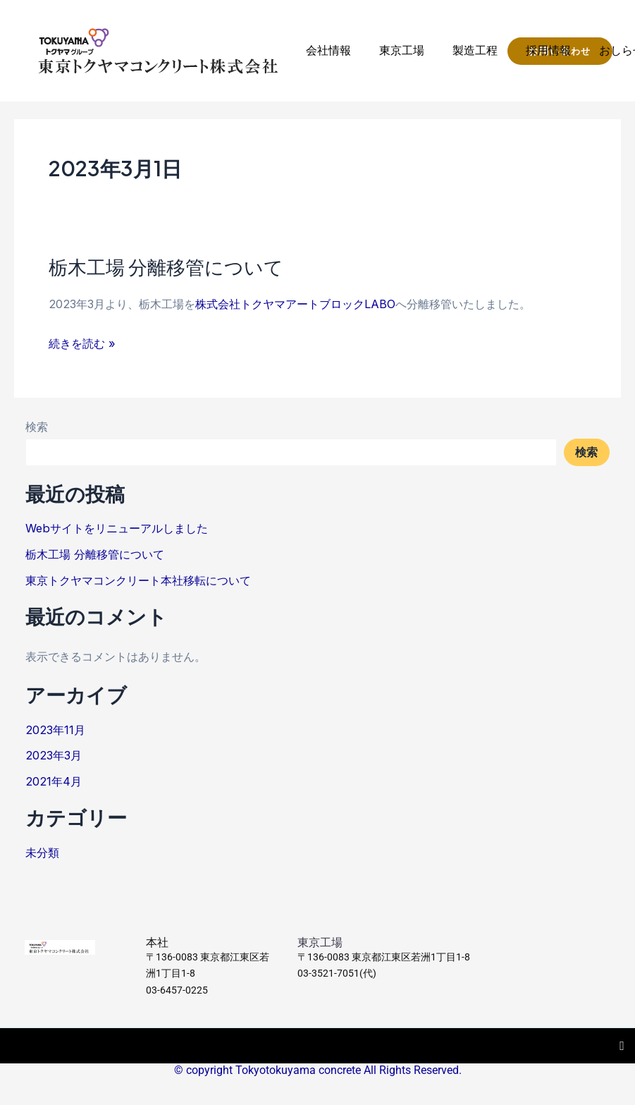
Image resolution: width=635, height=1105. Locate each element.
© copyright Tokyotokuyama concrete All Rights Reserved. (318, 1070)
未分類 (42, 852)
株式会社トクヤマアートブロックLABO (295, 304)
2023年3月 (53, 755)
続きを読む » (82, 343)
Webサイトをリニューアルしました (116, 528)
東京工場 (401, 50)
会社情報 (328, 50)
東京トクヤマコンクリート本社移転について (138, 580)
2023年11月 (55, 730)
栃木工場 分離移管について (166, 267)
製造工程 (475, 50)
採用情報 (548, 50)
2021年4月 (53, 781)
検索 (36, 427)
